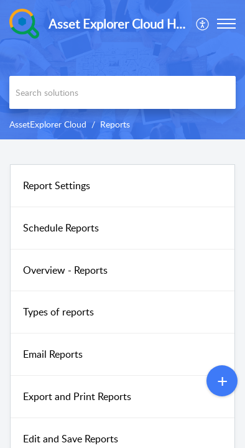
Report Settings (56, 185)
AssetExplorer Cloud (47, 124)
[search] (122, 92)
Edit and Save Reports (70, 439)
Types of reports (58, 312)
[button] (203, 23)
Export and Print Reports (77, 396)
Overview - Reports (65, 270)
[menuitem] (203, 23)
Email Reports (53, 354)
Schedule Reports (61, 228)
